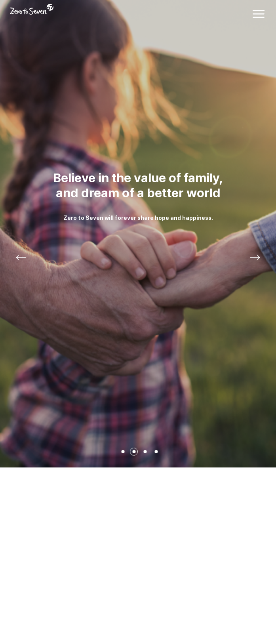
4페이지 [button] (156, 452)
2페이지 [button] (134, 452)
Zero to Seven (31, 9)
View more (138, 233)
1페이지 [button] (123, 452)
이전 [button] (21, 257)
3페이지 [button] (145, 452)
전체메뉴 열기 (258, 14)
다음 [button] (255, 257)
